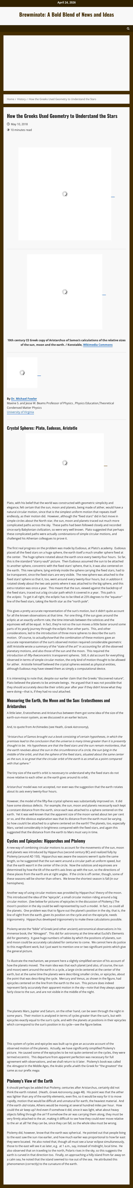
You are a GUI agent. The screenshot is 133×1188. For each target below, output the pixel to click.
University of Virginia (20, 412)
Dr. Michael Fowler (24, 399)
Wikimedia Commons (98, 345)
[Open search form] (128, 28)
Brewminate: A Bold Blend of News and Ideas (66, 14)
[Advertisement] (66, 63)
